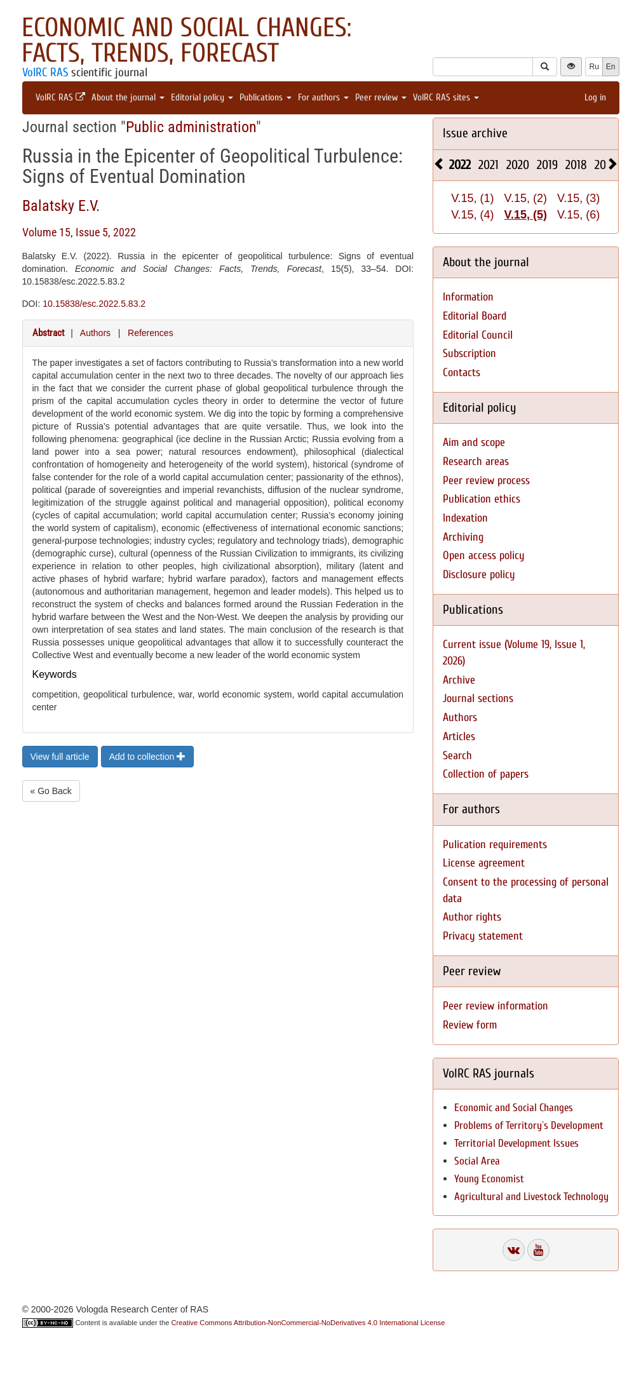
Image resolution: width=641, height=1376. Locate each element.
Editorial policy (202, 97)
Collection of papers (486, 774)
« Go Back (51, 791)
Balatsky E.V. (61, 206)
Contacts (461, 372)
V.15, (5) (525, 214)
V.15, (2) (525, 198)
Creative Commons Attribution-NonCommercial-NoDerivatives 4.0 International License (308, 1322)
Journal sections (478, 698)
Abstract (48, 333)
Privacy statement (483, 936)
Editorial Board (474, 316)
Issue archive (475, 133)
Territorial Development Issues (516, 1143)
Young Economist (489, 1179)
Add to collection (147, 757)
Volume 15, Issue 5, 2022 (79, 232)
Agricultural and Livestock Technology (531, 1197)
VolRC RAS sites (446, 97)
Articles (459, 736)
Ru (593, 66)
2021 (488, 165)
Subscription (469, 353)
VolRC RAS (45, 72)
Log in (595, 97)
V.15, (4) (472, 214)
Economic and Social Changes (513, 1108)
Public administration (191, 127)
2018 (576, 165)
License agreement (484, 863)
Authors (95, 333)
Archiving (463, 537)
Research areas (476, 461)
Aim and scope (474, 442)
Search (457, 755)
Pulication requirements (495, 844)
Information (468, 297)
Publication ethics (481, 499)
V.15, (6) (578, 214)
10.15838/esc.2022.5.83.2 (94, 304)
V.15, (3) (578, 198)
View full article (60, 757)
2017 (605, 165)
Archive (459, 680)
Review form (470, 1025)
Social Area (477, 1161)
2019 (547, 165)
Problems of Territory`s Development (529, 1125)
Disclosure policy (479, 574)
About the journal (128, 97)
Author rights (472, 917)
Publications (266, 97)
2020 (517, 165)
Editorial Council (478, 335)
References (150, 333)
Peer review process (486, 480)
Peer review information (495, 1006)
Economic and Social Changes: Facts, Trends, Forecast (186, 40)
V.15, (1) (472, 198)
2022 (460, 165)
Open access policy (484, 555)
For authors (323, 97)
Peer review (381, 97)
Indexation (465, 518)
